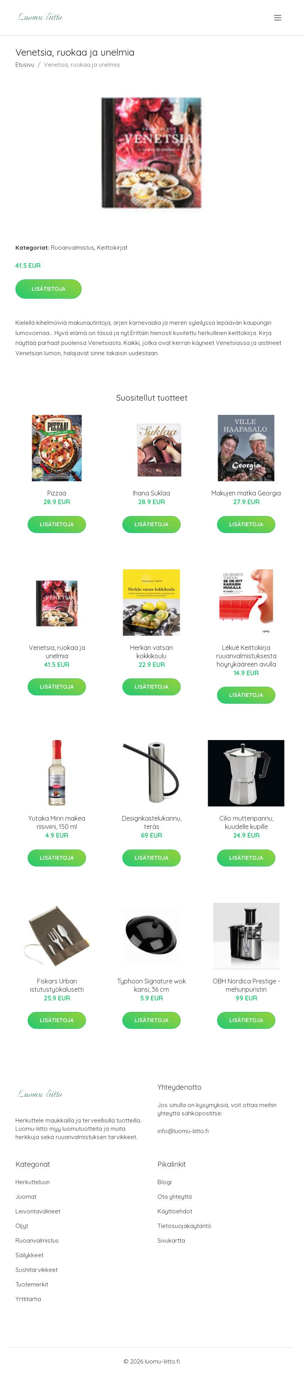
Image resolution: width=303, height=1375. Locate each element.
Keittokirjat (112, 247)
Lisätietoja (48, 288)
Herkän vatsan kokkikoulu (151, 652)
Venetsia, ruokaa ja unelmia (57, 652)
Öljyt (21, 1226)
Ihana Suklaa (151, 493)
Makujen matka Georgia (246, 493)
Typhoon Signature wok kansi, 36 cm (151, 985)
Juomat (25, 1196)
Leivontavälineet (37, 1211)
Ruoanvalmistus (72, 247)
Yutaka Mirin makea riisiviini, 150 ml (56, 822)
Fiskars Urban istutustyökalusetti (57, 985)
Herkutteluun (32, 1182)
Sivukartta (171, 1240)
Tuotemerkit (31, 1284)
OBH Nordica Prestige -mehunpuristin (246, 985)
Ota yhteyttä (174, 1196)
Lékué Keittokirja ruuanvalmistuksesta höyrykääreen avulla (246, 656)
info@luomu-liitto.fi (183, 1131)
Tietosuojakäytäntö (184, 1226)
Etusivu (24, 64)
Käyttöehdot (174, 1211)
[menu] (278, 18)
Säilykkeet (29, 1255)
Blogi (164, 1182)
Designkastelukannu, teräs (151, 822)
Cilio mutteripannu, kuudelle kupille (246, 822)
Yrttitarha (28, 1299)
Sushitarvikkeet (36, 1269)
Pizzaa (56, 493)
